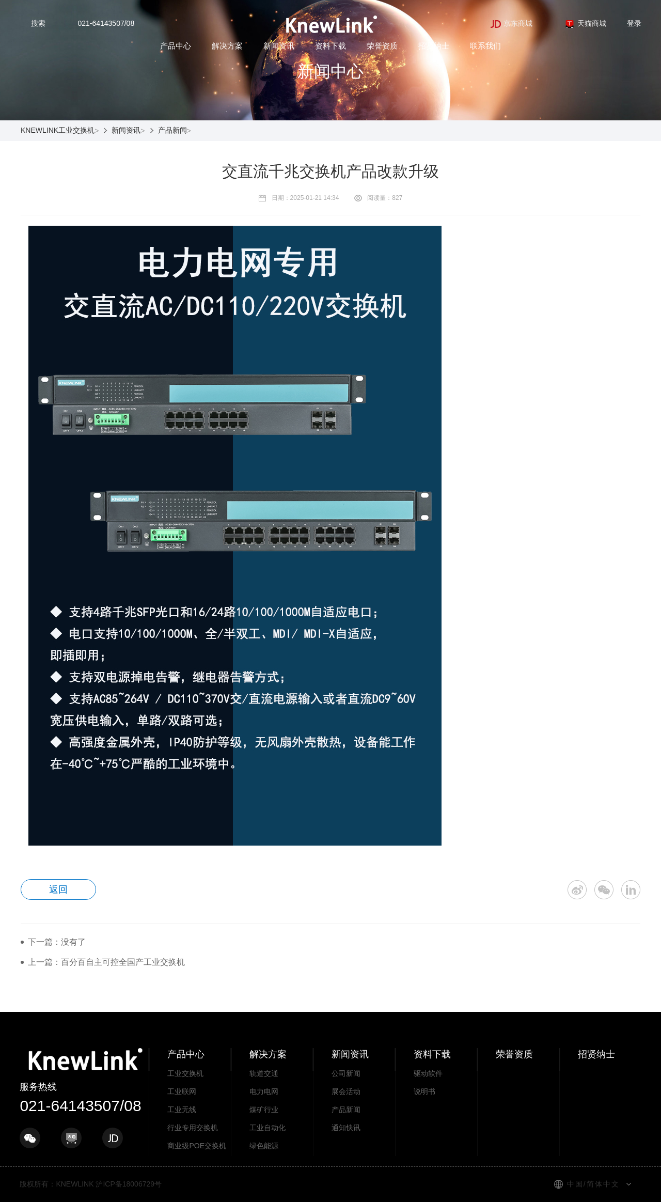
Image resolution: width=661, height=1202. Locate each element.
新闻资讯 (278, 45)
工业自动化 (267, 1127)
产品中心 (175, 45)
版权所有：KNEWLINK (56, 1184)
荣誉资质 (382, 45)
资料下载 (330, 45)
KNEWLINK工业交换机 (58, 130)
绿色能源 (263, 1146)
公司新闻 (346, 1073)
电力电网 (263, 1091)
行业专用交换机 (192, 1127)
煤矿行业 (263, 1109)
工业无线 (181, 1109)
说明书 (424, 1091)
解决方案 (227, 45)
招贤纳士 (433, 45)
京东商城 (511, 23)
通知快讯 (346, 1127)
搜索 (38, 23)
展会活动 (346, 1091)
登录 (634, 23)
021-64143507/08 (105, 23)
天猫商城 (585, 23)
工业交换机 (185, 1073)
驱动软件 (428, 1073)
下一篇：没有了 (57, 942)
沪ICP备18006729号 (129, 1184)
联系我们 (485, 45)
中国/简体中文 (593, 1184)
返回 (59, 889)
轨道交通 (263, 1073)
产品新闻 (172, 130)
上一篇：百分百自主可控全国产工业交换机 (106, 962)
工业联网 (181, 1091)
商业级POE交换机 (196, 1146)
